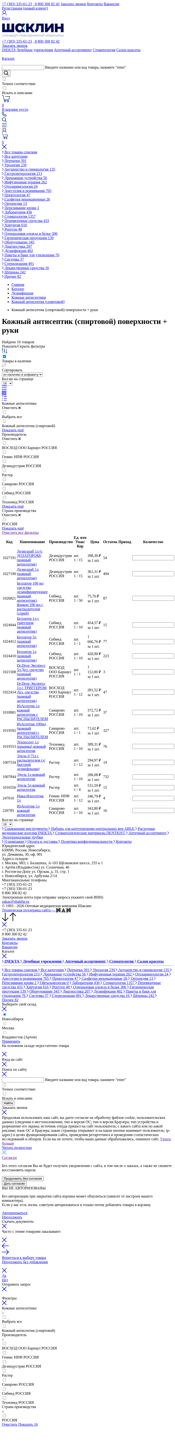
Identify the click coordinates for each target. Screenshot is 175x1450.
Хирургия (14, 225)
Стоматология (104, 50)
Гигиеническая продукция (28, 238)
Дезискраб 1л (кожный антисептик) (28, 573)
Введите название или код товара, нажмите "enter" (85, 67)
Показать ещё (13, 430)
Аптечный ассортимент (73, 50)
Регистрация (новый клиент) (25, 8)
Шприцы (14, 272)
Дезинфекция (17, 251)
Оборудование (18, 242)
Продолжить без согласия (23, 1178)
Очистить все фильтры (20, 532)
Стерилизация (18, 264)
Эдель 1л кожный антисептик (31, 777)
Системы (13, 259)
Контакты (95, 4)
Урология (14, 165)
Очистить (11, 408)
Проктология (16, 195)
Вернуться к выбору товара (24, 1258)
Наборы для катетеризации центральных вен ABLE (91, 829)
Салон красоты (128, 50)
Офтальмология (53, 983)
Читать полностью (17, 1148)
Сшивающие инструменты (25, 829)
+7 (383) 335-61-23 (17, 4)
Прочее (11, 276)
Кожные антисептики (19, 403)
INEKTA (8, 50)
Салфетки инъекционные (26, 199)
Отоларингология (20, 186)
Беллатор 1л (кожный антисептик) (27, 656)
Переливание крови (20, 208)
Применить (11, 1041)
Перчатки (14, 161)
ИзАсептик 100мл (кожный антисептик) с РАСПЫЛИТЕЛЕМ (32, 730)
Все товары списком (19, 152)
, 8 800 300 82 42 (46, 4)
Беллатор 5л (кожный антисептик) (27, 641)
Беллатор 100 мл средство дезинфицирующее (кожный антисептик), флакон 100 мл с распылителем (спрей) (32, 598)
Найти (8, 1103)
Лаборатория (17, 212)
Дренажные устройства (24, 178)
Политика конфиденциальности (85, 841)
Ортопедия (14, 204)
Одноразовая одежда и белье (29, 234)
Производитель (14, 434)
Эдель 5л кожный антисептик (31, 787)
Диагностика (17, 246)
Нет (5, 1280)
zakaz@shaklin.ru (15, 901)
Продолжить (12, 1217)
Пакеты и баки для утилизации (30, 255)
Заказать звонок (73, 4)
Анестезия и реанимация (26, 191)
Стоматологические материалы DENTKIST (89, 833)
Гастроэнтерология (22, 174)
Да (4, 1276)
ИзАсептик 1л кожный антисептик (28, 810)
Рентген (12, 229)
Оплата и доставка (42, 841)
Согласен (9, 1158)
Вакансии (111, 4)
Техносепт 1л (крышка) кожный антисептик (31, 746)
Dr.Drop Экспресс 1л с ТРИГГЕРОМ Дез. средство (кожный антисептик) (31, 692)
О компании (13, 841)
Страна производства (19, 511)
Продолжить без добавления (25, 1262)
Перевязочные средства (25, 221)
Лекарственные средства (25, 268)
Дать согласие (14, 1183)
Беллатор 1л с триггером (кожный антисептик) (28, 624)
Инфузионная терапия (24, 182)
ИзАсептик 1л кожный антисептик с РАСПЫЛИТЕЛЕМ (32, 712)
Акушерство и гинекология (28, 169)
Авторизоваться (14, 1213)
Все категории (15, 156)
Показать (28, 1424)
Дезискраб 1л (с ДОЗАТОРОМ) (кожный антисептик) (30, 557)
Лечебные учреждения (34, 50)
